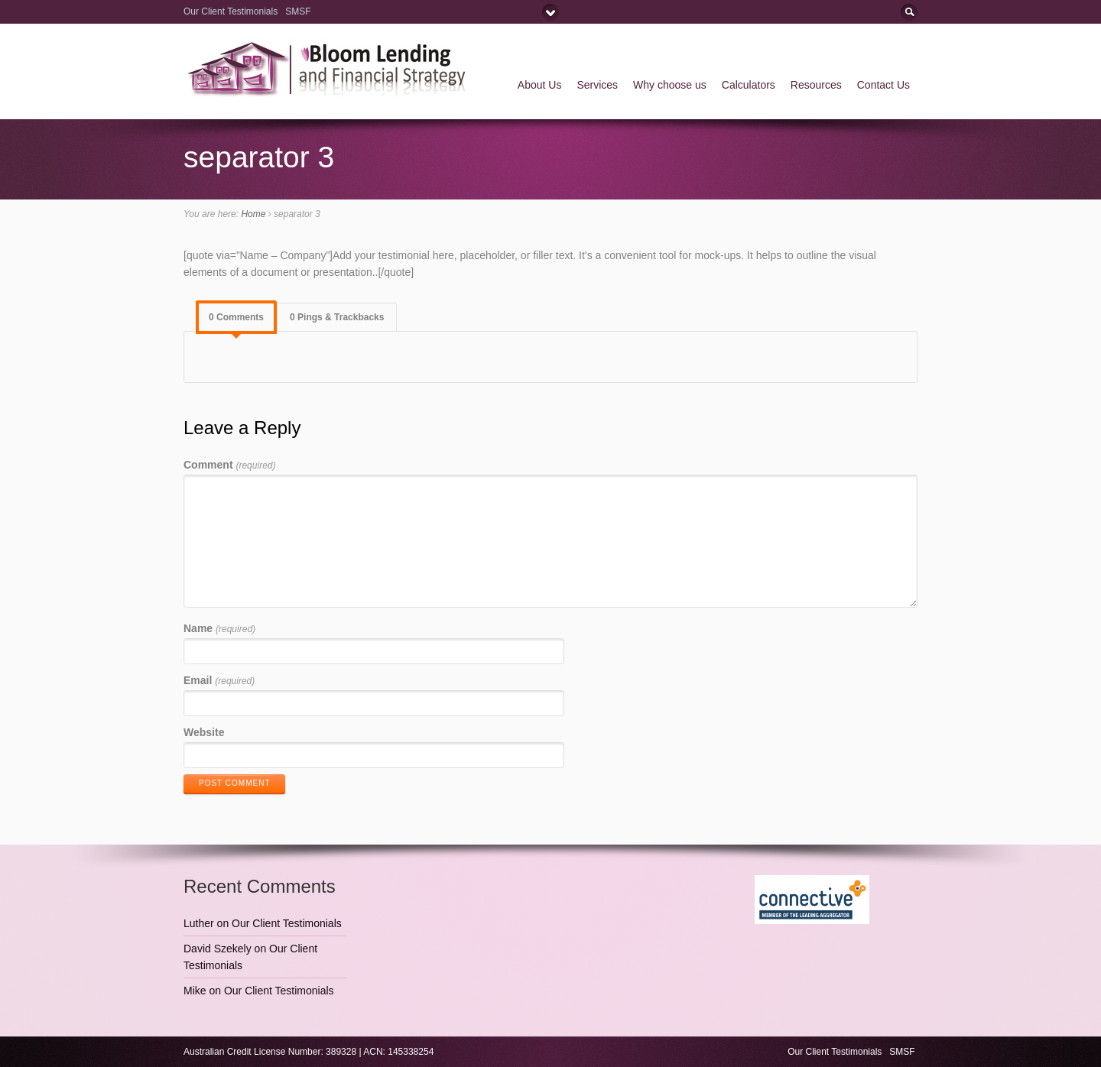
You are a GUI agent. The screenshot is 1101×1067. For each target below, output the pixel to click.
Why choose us (669, 85)
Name (219, 628)
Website (204, 732)
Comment (229, 465)
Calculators (748, 85)
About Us (540, 85)
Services (597, 85)
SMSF (299, 11)
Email (219, 680)
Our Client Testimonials (231, 11)
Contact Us (883, 85)
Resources (816, 85)
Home (253, 214)
